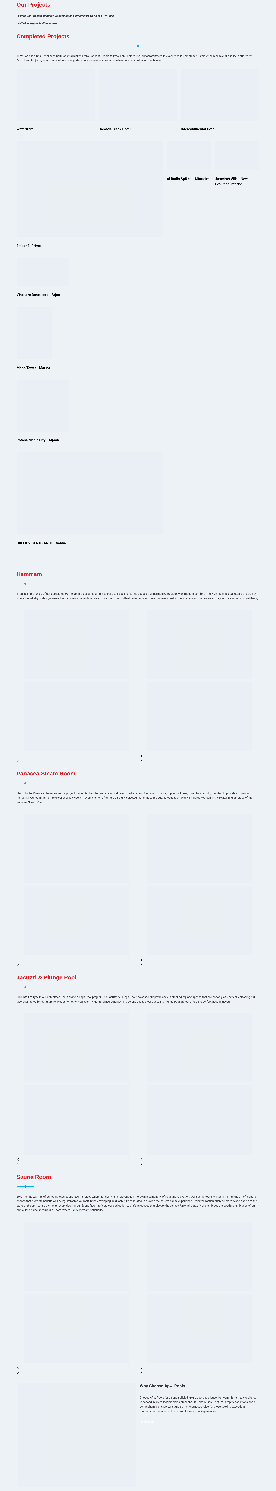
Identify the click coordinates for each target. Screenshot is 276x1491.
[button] (76, 756)
